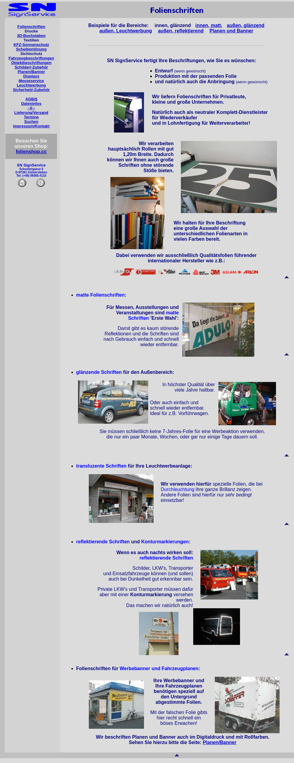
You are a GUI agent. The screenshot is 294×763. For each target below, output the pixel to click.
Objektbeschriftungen (31, 62)
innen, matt (208, 25)
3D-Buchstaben (31, 35)
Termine (31, 117)
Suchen (31, 121)
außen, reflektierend (180, 30)
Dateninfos (31, 103)
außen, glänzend (245, 25)
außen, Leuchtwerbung (125, 30)
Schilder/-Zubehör (31, 67)
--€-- (31, 108)
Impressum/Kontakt (31, 126)
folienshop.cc (31, 151)
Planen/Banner (31, 71)
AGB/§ (31, 99)
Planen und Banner (232, 30)
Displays (31, 76)
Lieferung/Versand (31, 112)
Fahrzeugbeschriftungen (31, 58)
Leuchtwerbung (31, 85)
